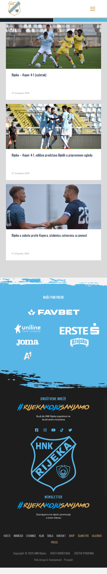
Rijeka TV (80, 23)
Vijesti (7, 542)
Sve (27, 23)
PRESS (54, 549)
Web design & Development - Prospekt (53, 566)
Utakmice (31, 542)
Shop (72, 542)
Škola (50, 542)
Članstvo (83, 542)
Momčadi (18, 542)
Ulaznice (97, 542)
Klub (41, 542)
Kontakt (61, 542)
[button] (93, 9)
